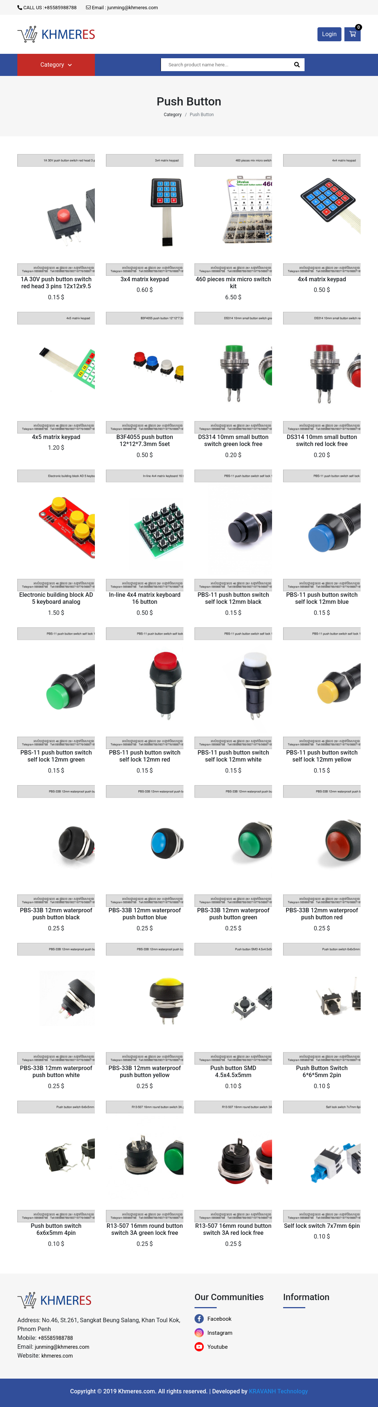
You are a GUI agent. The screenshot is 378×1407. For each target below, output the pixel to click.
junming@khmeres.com (62, 1347)
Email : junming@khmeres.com (122, 7)
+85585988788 (55, 1338)
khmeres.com (57, 1356)
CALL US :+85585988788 (47, 7)
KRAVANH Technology (278, 1391)
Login (329, 34)
